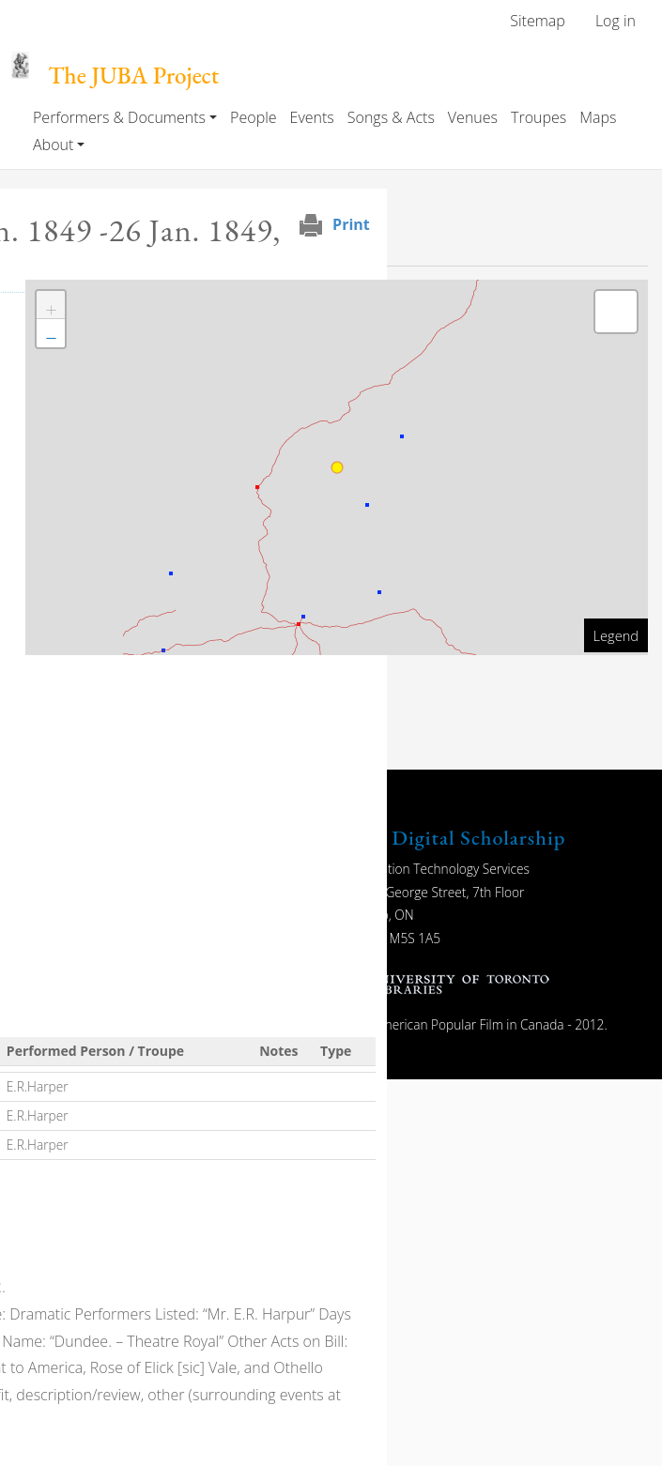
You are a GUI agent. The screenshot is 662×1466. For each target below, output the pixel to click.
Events (312, 117)
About (53, 144)
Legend (616, 635)
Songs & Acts (391, 117)
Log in (615, 20)
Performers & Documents (119, 117)
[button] (51, 305)
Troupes (538, 117)
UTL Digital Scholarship (454, 837)
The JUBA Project (133, 75)
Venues (473, 117)
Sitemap (537, 20)
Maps (597, 117)
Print (351, 224)
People (253, 117)
